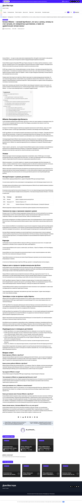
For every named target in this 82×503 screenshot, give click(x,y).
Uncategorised (5, 19)
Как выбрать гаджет (45, 12)
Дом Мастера (9, 5)
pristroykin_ (31, 437)
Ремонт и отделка (18, 12)
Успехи (5, 103)
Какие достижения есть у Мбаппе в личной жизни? (18, 120)
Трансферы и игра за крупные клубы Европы (16, 110)
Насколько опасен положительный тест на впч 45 (68, 482)
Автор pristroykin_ (7, 36)
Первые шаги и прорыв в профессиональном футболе (18, 109)
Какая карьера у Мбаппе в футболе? (15, 115)
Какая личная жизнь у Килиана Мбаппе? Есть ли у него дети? (20, 123)
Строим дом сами (11, 12)
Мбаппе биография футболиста (11, 101)
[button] (30, 99)
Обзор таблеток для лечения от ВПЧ (26, 454)
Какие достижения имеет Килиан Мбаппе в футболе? (18, 121)
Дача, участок (25, 12)
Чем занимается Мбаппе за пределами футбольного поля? (19, 119)
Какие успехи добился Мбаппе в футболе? (16, 116)
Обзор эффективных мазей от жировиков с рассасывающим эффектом (44, 456)
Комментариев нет (21, 36)
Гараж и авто (31, 12)
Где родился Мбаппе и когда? (14, 117)
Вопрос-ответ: (7, 113)
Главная (4, 12)
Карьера (6, 107)
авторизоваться (23, 464)
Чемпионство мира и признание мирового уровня (17, 106)
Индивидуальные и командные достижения (15, 112)
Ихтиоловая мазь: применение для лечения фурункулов (10, 455)
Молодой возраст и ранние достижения (14, 104)
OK (63, 501)
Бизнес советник (38, 12)
